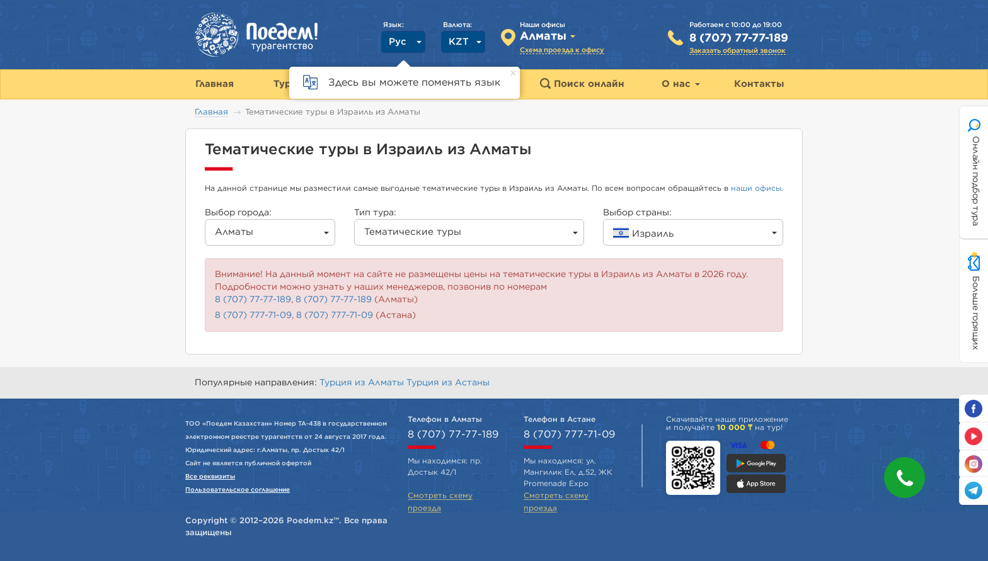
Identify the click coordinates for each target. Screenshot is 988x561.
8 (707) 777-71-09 (253, 315)
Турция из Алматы (362, 382)
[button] (904, 477)
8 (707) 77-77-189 (738, 38)
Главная (211, 112)
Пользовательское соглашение (237, 490)
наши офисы (756, 188)
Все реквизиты (210, 476)
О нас (681, 84)
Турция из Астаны (448, 382)
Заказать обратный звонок (737, 50)
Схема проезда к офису (562, 50)
